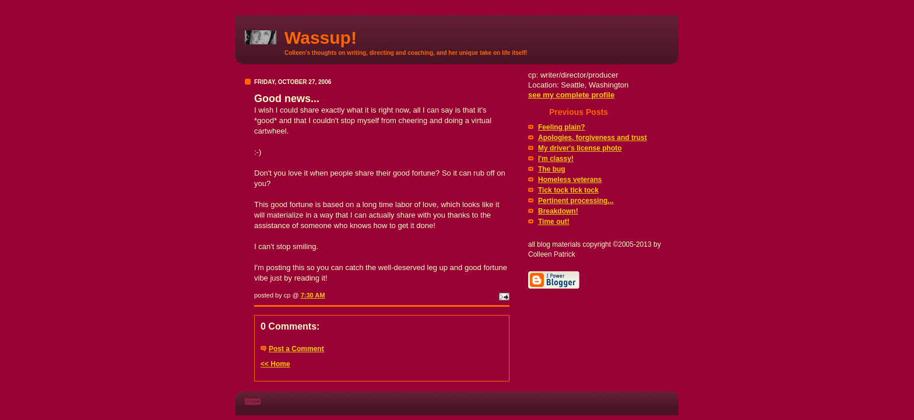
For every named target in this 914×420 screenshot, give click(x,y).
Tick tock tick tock (568, 190)
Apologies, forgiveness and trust (592, 138)
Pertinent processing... (575, 201)
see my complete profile (571, 94)
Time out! (554, 222)
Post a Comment (296, 349)
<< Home (275, 364)
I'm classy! (556, 159)
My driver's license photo (580, 148)
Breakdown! (558, 211)
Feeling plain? (561, 127)
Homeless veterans (570, 180)
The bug (551, 169)
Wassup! (320, 37)
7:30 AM (313, 295)
